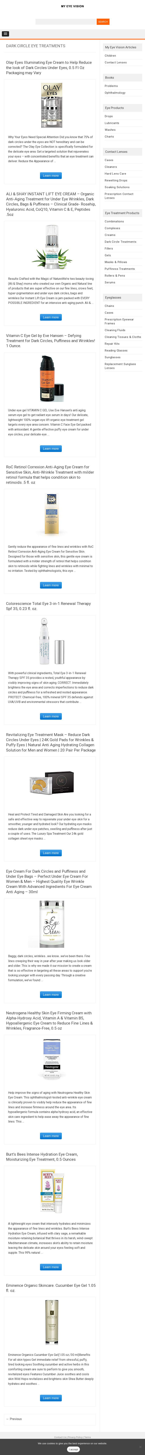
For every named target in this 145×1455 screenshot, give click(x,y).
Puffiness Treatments (120, 269)
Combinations (114, 221)
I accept (73, 1449)
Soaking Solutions (117, 187)
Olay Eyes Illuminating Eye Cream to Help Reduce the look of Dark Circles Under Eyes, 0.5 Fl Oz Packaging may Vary (49, 67)
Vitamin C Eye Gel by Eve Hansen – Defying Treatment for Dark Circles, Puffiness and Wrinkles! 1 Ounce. (50, 340)
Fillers (109, 248)
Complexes (112, 228)
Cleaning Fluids (115, 330)
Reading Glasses (116, 350)
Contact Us (60, 1437)
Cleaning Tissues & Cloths (123, 337)
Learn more (51, 175)
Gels (108, 255)
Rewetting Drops (116, 180)
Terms (87, 1437)
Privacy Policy (75, 1437)
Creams (110, 235)
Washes (110, 130)
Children (110, 55)
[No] (140, 1447)
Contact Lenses (116, 62)
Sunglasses (113, 357)
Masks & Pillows (116, 262)
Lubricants (112, 123)
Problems (111, 86)
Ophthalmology (115, 92)
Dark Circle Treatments (121, 241)
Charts (109, 136)
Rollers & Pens (115, 275)
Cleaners (111, 167)
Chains (109, 306)
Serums (110, 282)
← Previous (14, 1419)
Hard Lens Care (115, 173)
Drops (109, 116)
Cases (109, 160)
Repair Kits (112, 343)
